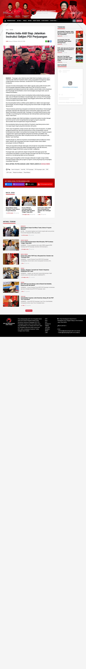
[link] (7, 29)
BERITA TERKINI (24, 254)
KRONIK (22, 268)
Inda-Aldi (23, 169)
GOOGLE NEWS (45, 164)
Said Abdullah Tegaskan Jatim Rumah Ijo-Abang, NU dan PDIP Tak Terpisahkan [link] (65, 33)
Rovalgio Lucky (26, 214)
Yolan (23, 305)
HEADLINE (23, 296)
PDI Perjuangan (29, 169)
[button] (79, 20)
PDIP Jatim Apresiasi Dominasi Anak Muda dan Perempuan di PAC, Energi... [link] (65, 49)
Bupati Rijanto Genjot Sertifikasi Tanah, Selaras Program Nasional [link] (13, 209)
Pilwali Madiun (27, 172)
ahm (7, 41)
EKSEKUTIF (23, 226)
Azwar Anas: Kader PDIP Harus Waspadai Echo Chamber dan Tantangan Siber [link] (44, 210)
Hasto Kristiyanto (15, 169)
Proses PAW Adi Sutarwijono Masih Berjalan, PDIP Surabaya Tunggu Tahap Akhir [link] (28, 210)
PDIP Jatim (9, 172)
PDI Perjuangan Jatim (40, 169)
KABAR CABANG (24, 240)
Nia (39, 214)
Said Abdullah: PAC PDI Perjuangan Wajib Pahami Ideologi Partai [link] (64, 41)
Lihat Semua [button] (29, 310)
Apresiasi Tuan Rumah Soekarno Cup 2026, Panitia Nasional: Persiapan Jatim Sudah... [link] (64, 58)
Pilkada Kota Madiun (17, 172)
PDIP (47, 169)
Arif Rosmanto (10, 213)
